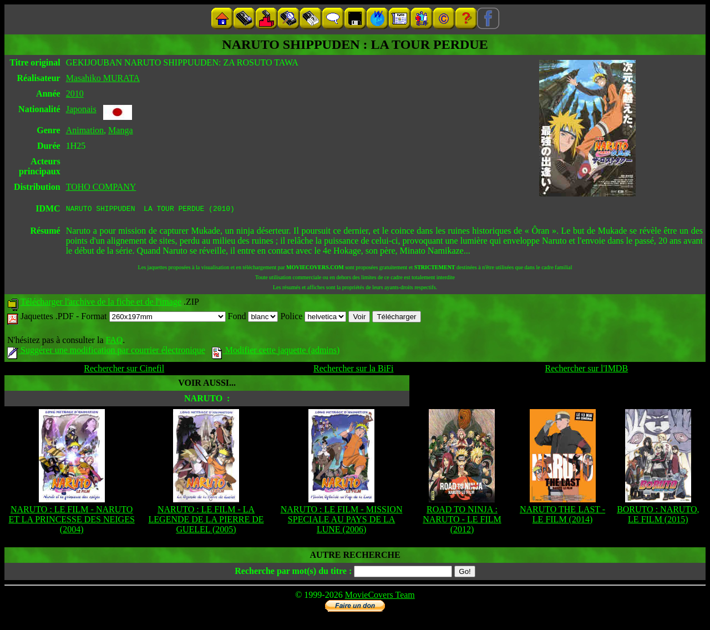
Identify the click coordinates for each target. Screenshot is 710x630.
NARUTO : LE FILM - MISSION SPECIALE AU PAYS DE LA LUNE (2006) (342, 521)
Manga (120, 130)
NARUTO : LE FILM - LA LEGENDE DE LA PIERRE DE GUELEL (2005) (206, 521)
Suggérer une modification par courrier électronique (106, 351)
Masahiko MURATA (103, 78)
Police (313, 317)
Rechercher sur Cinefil (124, 370)
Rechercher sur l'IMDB (586, 370)
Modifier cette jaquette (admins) (276, 351)
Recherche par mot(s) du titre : (293, 572)
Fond (253, 317)
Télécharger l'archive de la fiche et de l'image (101, 303)
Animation (85, 130)
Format (153, 317)
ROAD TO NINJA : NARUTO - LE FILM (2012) (462, 521)
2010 (75, 93)
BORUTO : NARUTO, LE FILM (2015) (658, 516)
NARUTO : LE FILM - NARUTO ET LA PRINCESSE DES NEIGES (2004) (72, 521)
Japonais (81, 109)
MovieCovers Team (380, 596)
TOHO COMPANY (101, 186)
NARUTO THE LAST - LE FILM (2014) (562, 516)
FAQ (114, 341)
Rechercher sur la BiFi (353, 370)
